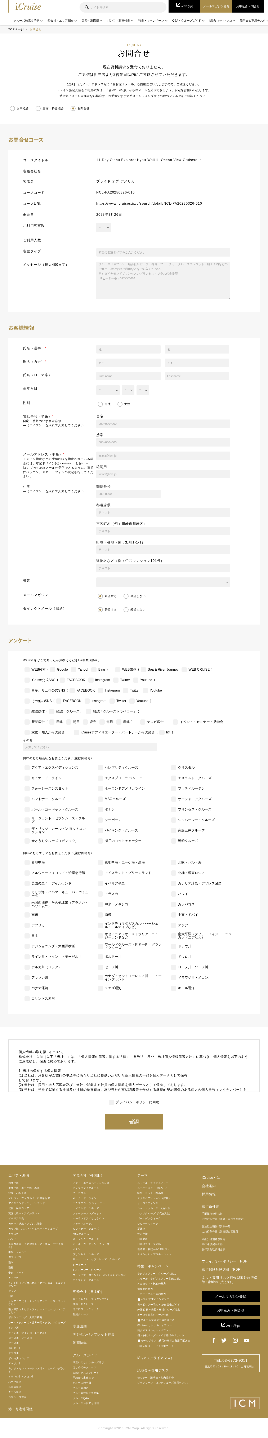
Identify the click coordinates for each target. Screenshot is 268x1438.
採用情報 (209, 1194)
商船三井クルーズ (191, 830)
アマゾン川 (39, 977)
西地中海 (38, 862)
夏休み (141, 1228)
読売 (93, 722)
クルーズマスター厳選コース (156, 1320)
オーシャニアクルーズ (194, 799)
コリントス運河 (43, 998)
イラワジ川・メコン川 (194, 977)
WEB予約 (231, 1325)
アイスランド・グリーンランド (128, 873)
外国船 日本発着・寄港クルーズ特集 (158, 1309)
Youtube (146, 680)
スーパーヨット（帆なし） (153, 1187)
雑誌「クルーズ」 (69, 711)
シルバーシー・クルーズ (196, 820)
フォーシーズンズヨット (49, 788)
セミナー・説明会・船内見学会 (155, 1377)
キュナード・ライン (46, 778)
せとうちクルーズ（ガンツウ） (54, 841)
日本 (34, 935)
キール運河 (186, 988)
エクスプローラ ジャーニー (125, 778)
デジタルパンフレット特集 (94, 1334)
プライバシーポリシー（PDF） (226, 1261)
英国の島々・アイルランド (51, 883)
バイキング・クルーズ (121, 830)
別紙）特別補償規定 (213, 1239)
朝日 (76, 722)
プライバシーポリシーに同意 (137, 1102)
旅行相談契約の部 (212, 1244)
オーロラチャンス (147, 1203)
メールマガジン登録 (230, 1296)
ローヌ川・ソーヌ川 (193, 967)
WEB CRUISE (199, 669)
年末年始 (142, 1234)
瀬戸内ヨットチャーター (123, 841)
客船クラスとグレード (86, 1372)
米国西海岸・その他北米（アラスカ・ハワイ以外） (59, 904)
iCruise (28, 6)
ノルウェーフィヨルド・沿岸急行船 (58, 873)
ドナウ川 (184, 946)
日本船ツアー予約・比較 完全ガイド (158, 1304)
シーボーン (113, 820)
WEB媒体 (129, 669)
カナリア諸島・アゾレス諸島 (200, 883)
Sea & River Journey (163, 669)
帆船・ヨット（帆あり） (151, 1192)
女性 (127, 404)
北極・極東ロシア (191, 873)
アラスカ (111, 894)
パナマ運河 (39, 988)
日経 (59, 722)
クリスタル (186, 767)
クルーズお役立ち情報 (86, 1403)
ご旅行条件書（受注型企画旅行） (221, 1231)
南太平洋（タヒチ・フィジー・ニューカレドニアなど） (206, 935)
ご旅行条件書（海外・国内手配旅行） (224, 1218)
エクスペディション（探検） (154, 1198)
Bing (101, 669)
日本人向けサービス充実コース (155, 1346)
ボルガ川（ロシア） (46, 967)
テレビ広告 (155, 722)
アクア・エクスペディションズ (54, 767)
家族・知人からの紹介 (48, 732)
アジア (183, 925)
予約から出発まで (83, 1377)
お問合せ (83, 108)
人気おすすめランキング (153, 1299)
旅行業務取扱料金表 (213, 1249)
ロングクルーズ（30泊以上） (154, 1213)
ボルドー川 (113, 956)
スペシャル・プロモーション (154, 1254)
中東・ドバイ (188, 914)
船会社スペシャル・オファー (154, 1330)
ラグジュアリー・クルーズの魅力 (157, 1273)
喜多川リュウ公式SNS (48, 690)
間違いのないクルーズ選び (88, 1362)
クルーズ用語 (81, 1387)
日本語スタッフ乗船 (149, 1244)
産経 (126, 722)
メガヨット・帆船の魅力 (151, 1283)
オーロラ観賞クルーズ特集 (153, 1314)
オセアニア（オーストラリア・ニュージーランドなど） (133, 935)
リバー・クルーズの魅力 (151, 1293)
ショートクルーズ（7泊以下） (155, 1208)
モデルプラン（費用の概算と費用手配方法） (165, 1340)
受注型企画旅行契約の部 (216, 1226)
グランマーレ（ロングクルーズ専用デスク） (163, 1382)
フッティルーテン (191, 788)
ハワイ (183, 894)
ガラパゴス (186, 904)
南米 (34, 914)
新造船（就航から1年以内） (153, 1249)
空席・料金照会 (53, 108)
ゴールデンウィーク (149, 1218)
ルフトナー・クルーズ (48, 799)
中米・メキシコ (116, 904)
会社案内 (209, 1186)
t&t (168, 732)
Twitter (125, 680)
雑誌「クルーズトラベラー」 (115, 711)
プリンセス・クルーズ (194, 809)
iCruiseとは (211, 1177)
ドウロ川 (184, 956)
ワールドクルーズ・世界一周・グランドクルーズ (133, 946)
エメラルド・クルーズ (194, 778)
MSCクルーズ (115, 799)
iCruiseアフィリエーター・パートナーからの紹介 (118, 732)
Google (62, 669)
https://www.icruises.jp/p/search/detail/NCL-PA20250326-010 (149, 203)
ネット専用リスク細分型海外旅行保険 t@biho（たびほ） (230, 1279)
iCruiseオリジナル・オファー (154, 1325)
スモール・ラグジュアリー (153, 1182)
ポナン (110, 809)
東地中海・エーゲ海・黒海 (125, 862)
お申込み (23, 108)
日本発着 (142, 1239)
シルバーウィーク (147, 1223)
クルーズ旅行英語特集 (86, 1393)
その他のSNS (41, 701)
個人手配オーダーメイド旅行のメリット (160, 1335)
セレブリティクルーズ (121, 767)
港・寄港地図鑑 (20, 1409)
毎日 (109, 722)
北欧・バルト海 (189, 862)
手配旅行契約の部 (212, 1213)
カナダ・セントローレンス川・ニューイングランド (133, 977)
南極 (108, 914)
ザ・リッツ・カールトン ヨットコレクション (58, 830)
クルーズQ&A (81, 1398)
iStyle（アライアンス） (155, 1358)
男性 (108, 404)
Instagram (102, 680)
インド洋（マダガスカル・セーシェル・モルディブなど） (131, 925)
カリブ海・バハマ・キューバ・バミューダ (59, 893)
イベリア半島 (115, 883)
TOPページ (16, 29)
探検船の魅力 (145, 1288)
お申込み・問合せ (231, 1310)
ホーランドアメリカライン (125, 788)
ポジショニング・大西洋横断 (53, 946)
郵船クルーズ (188, 841)
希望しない (138, 596)
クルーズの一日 (82, 1382)
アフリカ (38, 925)
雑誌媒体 (38, 711)
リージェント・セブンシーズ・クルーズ (59, 819)
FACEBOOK (76, 680)
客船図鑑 (80, 1326)
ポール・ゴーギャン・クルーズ (54, 809)
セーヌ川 (111, 967)
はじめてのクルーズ (84, 1367)
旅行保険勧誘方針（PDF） (223, 1269)
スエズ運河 (113, 988)
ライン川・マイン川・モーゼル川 (56, 956)
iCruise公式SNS (43, 680)
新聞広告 (38, 722)
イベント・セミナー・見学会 (201, 722)
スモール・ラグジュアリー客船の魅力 (159, 1278)
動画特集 (80, 1343)
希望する (111, 596)
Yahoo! (83, 669)
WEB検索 (38, 669)
